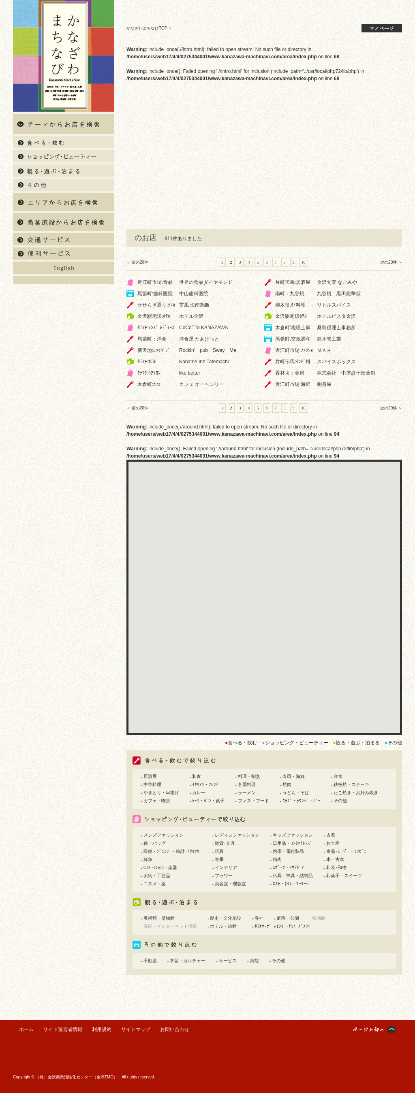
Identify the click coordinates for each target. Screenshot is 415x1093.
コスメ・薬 (154, 883)
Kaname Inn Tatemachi (204, 361)
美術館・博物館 (159, 918)
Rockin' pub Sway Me (207, 350)
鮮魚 (147, 859)
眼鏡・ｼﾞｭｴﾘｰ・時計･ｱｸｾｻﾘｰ (172, 851)
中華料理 (152, 784)
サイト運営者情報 (62, 1029)
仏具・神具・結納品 (293, 875)
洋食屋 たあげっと (199, 339)
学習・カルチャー (187, 960)
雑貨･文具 (225, 843)
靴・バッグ (154, 843)
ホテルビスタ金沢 (336, 316)
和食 (196, 776)
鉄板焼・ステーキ (351, 784)
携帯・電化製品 (288, 851)
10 (304, 262)
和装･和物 (336, 867)
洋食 (338, 776)
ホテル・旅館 (223, 926)
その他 (340, 800)
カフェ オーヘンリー (201, 384)
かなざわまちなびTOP (146, 28)
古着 (330, 835)
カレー (198, 792)
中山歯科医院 (193, 293)
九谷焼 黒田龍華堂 (339, 293)
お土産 (333, 843)
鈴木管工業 (329, 339)
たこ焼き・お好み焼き (356, 792)
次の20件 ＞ (391, 262)
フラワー (224, 875)
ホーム (26, 1029)
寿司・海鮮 (293, 776)
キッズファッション (293, 835)
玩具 (219, 851)
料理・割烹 (249, 776)
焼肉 (286, 784)
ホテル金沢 (191, 316)
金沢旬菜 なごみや (337, 282)
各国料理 (247, 784)
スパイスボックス (336, 361)
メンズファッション (163, 835)
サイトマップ (135, 1029)
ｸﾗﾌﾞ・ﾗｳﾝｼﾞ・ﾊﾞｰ (301, 800)
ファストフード (253, 800)
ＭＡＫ (324, 350)
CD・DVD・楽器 (160, 867)
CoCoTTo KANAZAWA (203, 327)
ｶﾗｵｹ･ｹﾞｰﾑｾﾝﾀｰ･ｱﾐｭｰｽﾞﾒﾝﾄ (282, 926)
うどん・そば (295, 792)
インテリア (226, 867)
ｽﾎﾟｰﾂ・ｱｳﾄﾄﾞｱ (288, 867)
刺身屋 (324, 384)
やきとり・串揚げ (161, 792)
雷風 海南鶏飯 (194, 305)
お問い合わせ (174, 1029)
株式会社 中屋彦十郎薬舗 (346, 373)
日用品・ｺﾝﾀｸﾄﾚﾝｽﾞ (292, 843)
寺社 (259, 918)
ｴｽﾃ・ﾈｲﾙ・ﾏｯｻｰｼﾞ (292, 883)
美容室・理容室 (230, 883)
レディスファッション (237, 835)
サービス (228, 960)
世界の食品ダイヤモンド (206, 282)
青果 (219, 859)
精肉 (277, 859)
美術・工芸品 (156, 875)
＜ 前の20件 (137, 262)
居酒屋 (150, 776)
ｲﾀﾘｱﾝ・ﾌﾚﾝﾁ (205, 784)
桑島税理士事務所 (336, 327)
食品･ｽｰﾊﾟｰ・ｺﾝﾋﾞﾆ (346, 851)
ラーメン (247, 792)
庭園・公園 (288, 918)
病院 (254, 960)
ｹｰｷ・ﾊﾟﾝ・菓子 (208, 800)
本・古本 (335, 859)
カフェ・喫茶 (156, 800)
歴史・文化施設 (225, 918)
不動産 (150, 960)
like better (189, 373)
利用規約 (101, 1029)
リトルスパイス (334, 305)
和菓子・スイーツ (344, 875)
